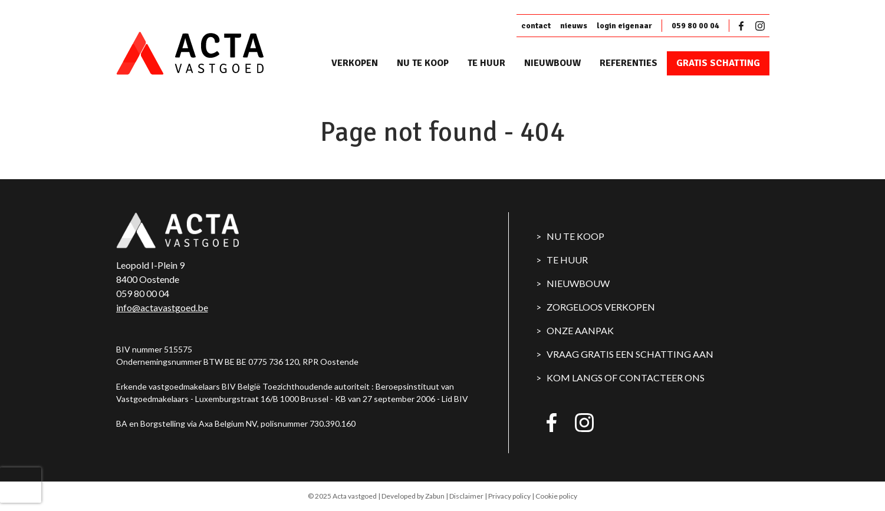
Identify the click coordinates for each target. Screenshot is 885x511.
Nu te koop (423, 63)
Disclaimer (466, 496)
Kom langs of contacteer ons (626, 377)
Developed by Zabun (413, 496)
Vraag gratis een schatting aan (630, 354)
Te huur (486, 63)
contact (536, 26)
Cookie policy (556, 496)
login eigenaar (624, 26)
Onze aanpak (580, 330)
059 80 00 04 (695, 26)
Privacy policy (509, 496)
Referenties (628, 63)
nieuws (573, 26)
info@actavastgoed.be (162, 307)
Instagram (760, 26)
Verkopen (354, 63)
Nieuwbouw (552, 63)
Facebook (743, 26)
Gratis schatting (718, 63)
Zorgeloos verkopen (601, 306)
